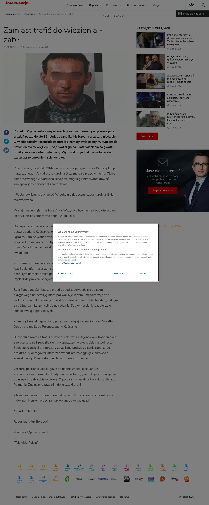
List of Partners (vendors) (69, 263)
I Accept (143, 273)
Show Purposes (65, 273)
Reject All (118, 273)
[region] (106, 253)
